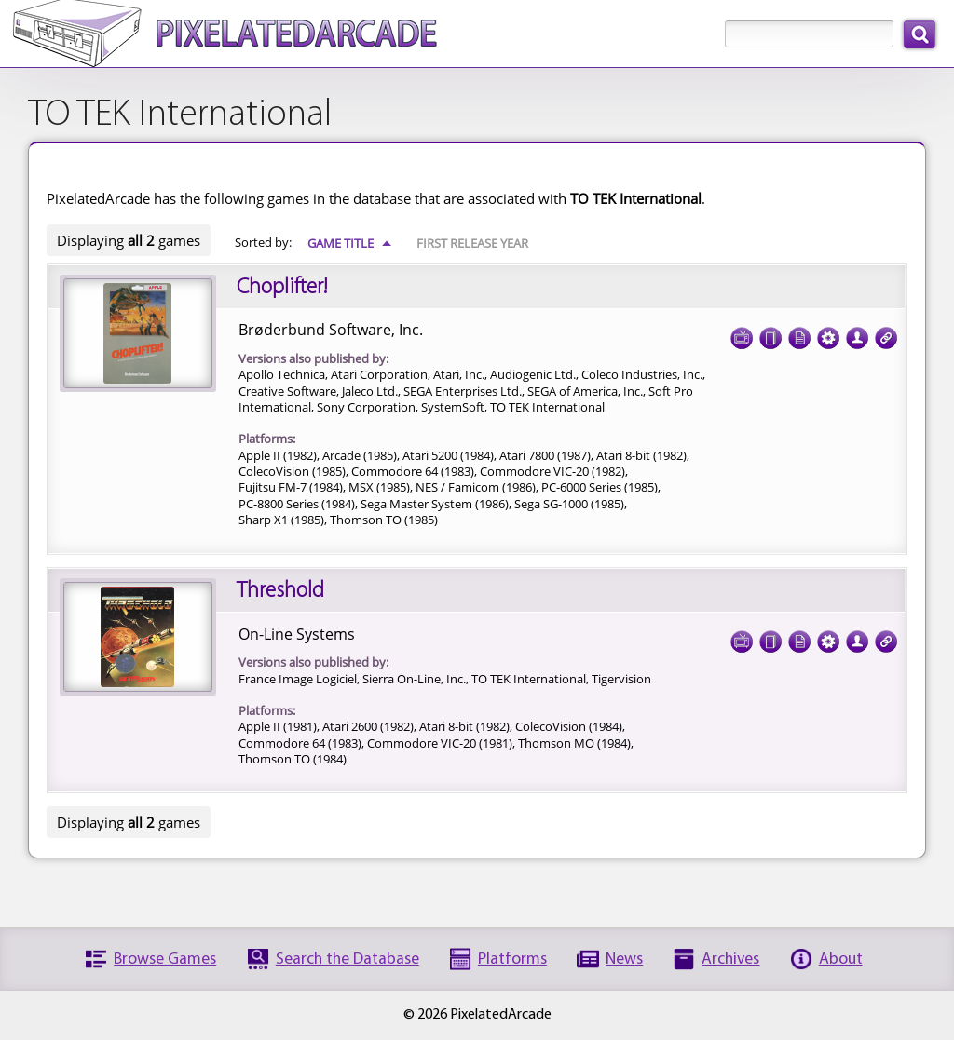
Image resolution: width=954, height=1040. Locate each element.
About (841, 959)
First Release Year (472, 243)
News (624, 959)
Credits (857, 332)
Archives (730, 959)
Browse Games (165, 959)
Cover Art (770, 332)
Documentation (799, 332)
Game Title (349, 243)
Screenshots (741, 332)
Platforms (512, 959)
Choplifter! (282, 288)
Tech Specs (828, 332)
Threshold (280, 591)
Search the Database (347, 959)
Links (886, 332)
